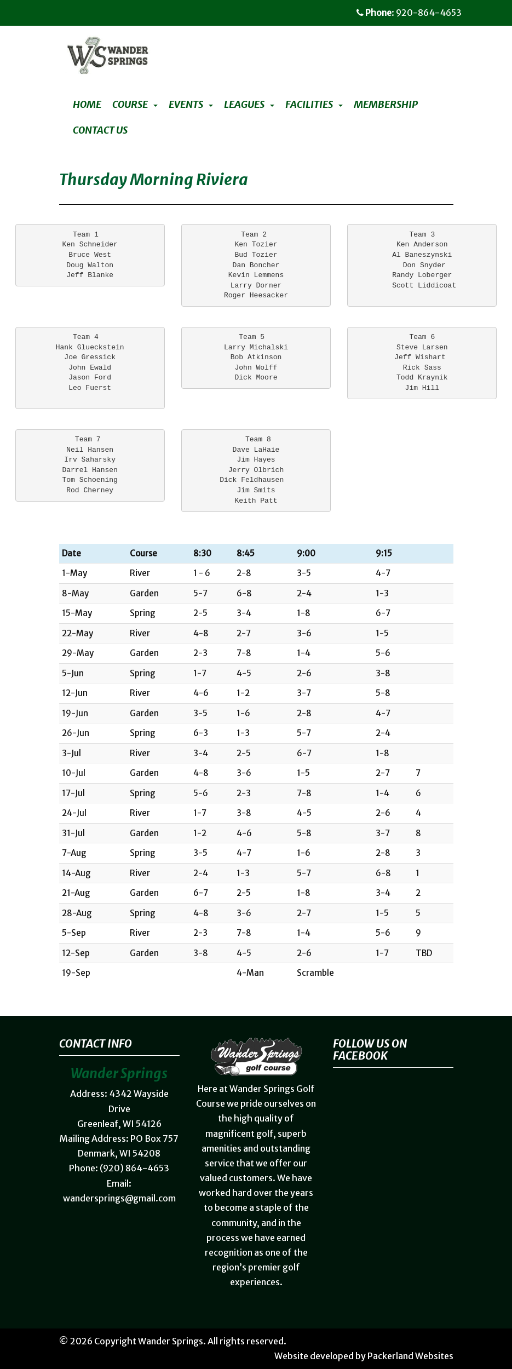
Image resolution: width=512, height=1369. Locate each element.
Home (87, 105)
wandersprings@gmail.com (119, 1198)
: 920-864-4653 (409, 12)
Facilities (309, 105)
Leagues (244, 105)
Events (186, 105)
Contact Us (100, 130)
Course (130, 105)
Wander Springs (170, 1341)
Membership (386, 105)
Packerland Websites (410, 1355)
